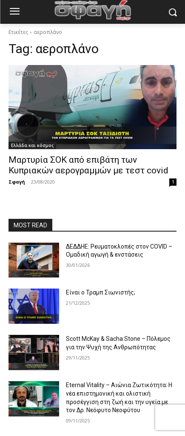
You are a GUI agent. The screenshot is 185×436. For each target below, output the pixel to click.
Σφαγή (17, 181)
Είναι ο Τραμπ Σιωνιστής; (100, 292)
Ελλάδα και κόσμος (32, 145)
